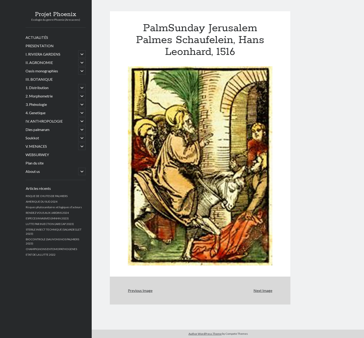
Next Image (263, 290)
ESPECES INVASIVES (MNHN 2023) (47, 218)
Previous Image (140, 290)
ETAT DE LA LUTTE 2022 (40, 254)
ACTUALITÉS (37, 37)
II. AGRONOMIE (39, 62)
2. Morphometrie (39, 96)
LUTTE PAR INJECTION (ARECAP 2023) (50, 224)
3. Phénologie (36, 104)
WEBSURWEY (37, 154)
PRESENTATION (40, 46)
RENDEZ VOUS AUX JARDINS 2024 (47, 212)
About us (33, 171)
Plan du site (35, 163)
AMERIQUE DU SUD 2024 (41, 201)
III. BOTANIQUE (39, 79)
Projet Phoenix (55, 14)
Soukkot (32, 138)
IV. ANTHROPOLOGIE (44, 121)
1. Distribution (37, 87)
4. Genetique (36, 112)
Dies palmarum (37, 129)
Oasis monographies (42, 71)
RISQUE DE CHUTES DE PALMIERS (47, 196)
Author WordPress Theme (205, 333)
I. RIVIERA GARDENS (43, 54)
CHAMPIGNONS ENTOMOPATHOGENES (51, 249)
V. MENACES (36, 146)
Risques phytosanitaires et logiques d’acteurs (54, 207)
